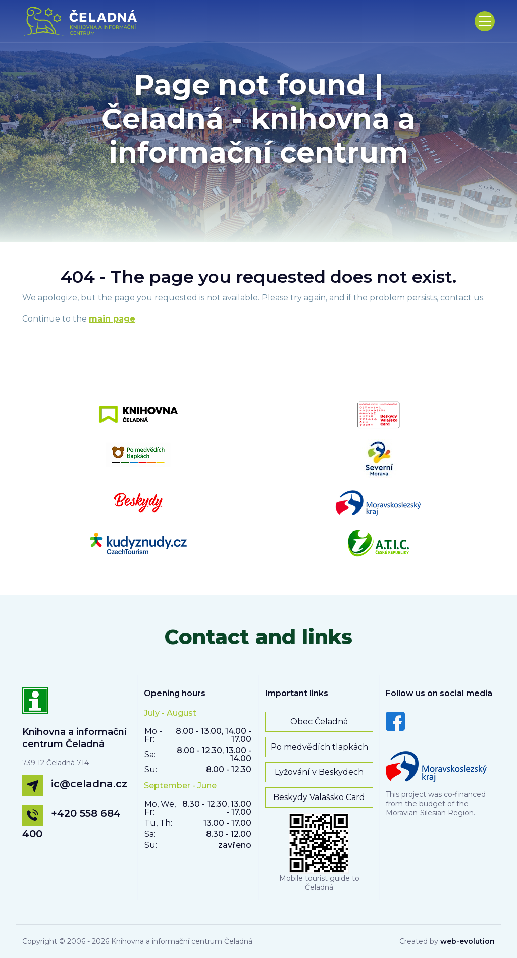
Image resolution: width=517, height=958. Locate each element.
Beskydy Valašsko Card (319, 797)
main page (112, 319)
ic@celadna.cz (89, 784)
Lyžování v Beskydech (319, 772)
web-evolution (467, 941)
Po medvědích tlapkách (319, 747)
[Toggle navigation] (485, 21)
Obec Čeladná (319, 721)
